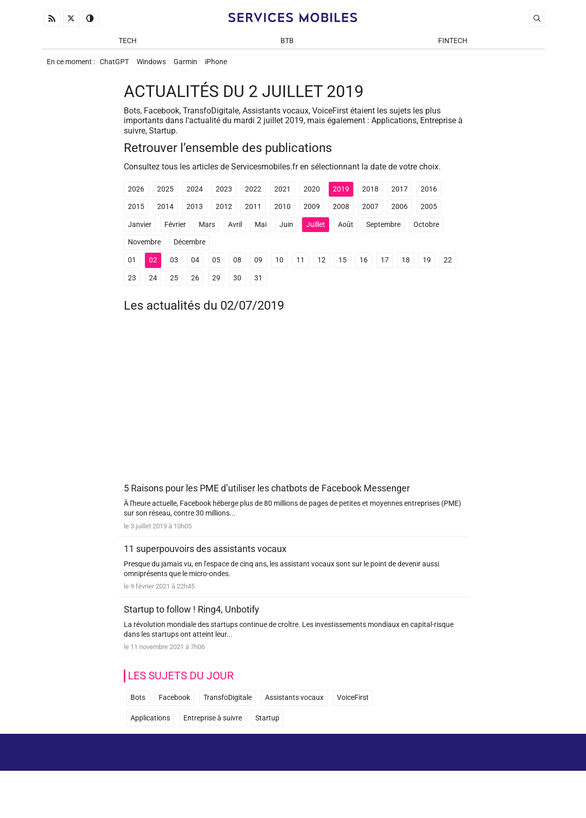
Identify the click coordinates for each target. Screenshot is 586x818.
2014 (165, 212)
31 (258, 283)
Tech (128, 41)
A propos (399, 767)
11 (300, 265)
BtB (287, 41)
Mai (261, 230)
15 (342, 265)
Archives (526, 767)
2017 (399, 195)
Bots (137, 705)
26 (195, 283)
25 (174, 283)
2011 (253, 212)
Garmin (192, 65)
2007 (370, 212)
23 (132, 283)
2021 (282, 195)
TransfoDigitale (227, 705)
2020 (312, 195)
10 (279, 265)
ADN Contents (502, 797)
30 (237, 283)
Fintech (452, 41)
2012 (224, 212)
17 (385, 265)
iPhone (226, 65)
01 (132, 265)
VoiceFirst (353, 705)
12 (321, 265)
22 (448, 265)
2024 (194, 195)
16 (364, 265)
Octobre (426, 230)
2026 (136, 195)
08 (237, 265)
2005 (429, 212)
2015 (136, 212)
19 (427, 265)
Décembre (189, 247)
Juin (286, 230)
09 (258, 265)
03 (174, 265)
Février (175, 230)
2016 (429, 195)
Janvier (140, 230)
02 (153, 265)
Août (345, 230)
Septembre (383, 230)
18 (406, 265)
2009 (312, 212)
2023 (224, 195)
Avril (235, 230)
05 (216, 265)
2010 (282, 212)
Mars (207, 230)
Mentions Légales (463, 767)
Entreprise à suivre (212, 725)
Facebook (174, 705)
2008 (341, 212)
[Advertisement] (293, 407)
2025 (165, 195)
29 (216, 283)
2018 (370, 195)
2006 (399, 212)
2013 (194, 212)
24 (153, 283)
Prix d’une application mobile (492, 782)
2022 (253, 195)
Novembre (144, 247)
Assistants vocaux (294, 705)
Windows (155, 65)
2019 (341, 195)
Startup (267, 725)
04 (195, 265)
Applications (150, 725)
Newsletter (416, 782)
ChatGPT (115, 65)
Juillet (315, 230)
